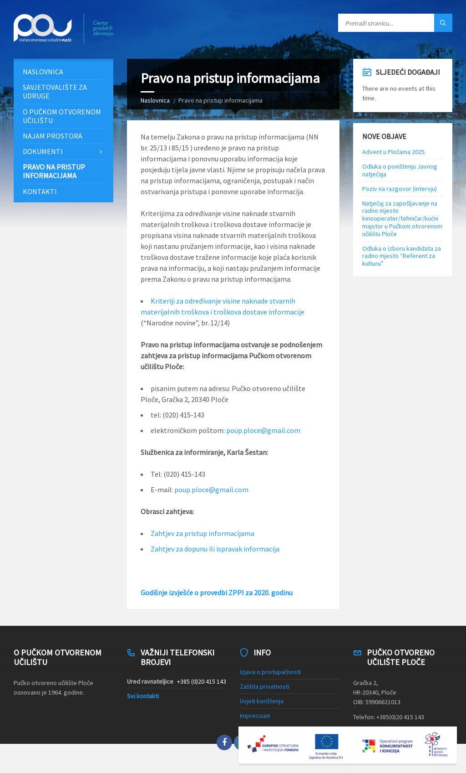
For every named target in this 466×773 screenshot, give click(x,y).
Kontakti (40, 191)
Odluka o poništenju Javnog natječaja (399, 170)
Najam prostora (52, 135)
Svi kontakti (143, 696)
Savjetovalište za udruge (55, 91)
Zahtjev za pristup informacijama (202, 533)
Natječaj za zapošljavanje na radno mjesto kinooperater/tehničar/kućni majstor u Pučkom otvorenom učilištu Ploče (402, 218)
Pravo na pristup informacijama (54, 171)
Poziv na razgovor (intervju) (399, 189)
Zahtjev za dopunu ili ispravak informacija (215, 548)
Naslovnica (155, 100)
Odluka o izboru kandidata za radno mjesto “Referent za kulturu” (401, 256)
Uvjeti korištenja (262, 701)
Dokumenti (43, 151)
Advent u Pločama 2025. (394, 152)
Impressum (255, 715)
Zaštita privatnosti (264, 686)
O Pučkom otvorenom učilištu (62, 116)
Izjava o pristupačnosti (270, 672)
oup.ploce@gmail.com (265, 430)
